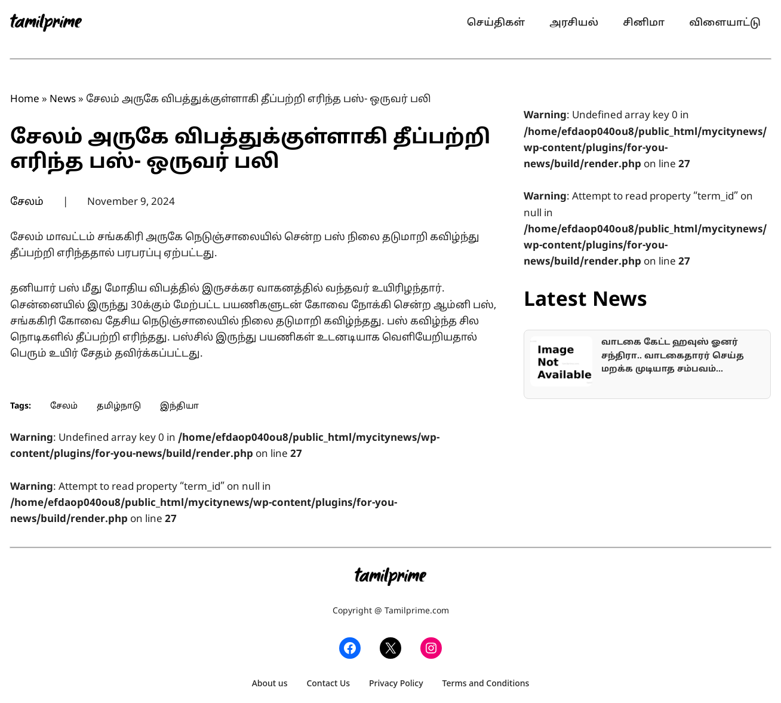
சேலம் (27, 202)
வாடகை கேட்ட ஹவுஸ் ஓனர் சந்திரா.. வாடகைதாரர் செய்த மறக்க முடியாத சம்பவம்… (672, 355)
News (63, 99)
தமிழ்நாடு (119, 406)
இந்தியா (179, 406)
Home (24, 99)
